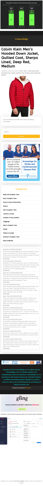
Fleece (5, 206)
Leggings (6, 221)
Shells (5, 229)
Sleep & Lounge (8, 233)
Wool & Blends (8, 241)
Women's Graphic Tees (11, 237)
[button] (21, 45)
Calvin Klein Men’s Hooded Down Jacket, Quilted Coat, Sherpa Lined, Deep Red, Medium (20, 73)
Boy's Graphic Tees (10, 198)
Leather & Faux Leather (11, 218)
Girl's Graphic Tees (9, 210)
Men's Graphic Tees (10, 225)
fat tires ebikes (19, 481)
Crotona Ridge (21, 39)
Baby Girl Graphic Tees (11, 194)
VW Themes (28, 387)
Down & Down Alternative (12, 202)
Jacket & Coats (8, 214)
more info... (6, 259)
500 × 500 (23, 71)
